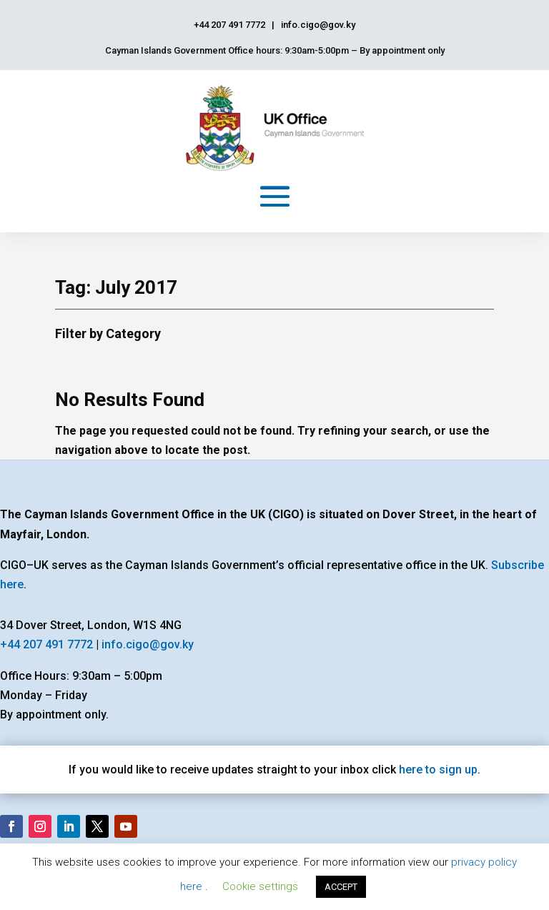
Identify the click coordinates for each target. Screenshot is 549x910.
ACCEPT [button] (341, 886)
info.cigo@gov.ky (148, 644)
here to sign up (438, 769)
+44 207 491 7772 (46, 644)
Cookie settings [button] (260, 886)
